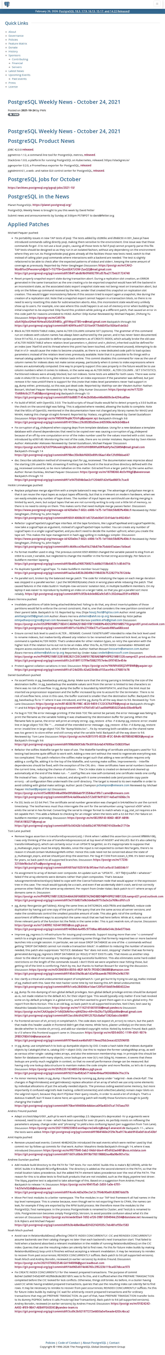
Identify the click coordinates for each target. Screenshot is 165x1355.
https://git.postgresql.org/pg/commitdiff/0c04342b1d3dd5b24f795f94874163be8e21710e (72, 825)
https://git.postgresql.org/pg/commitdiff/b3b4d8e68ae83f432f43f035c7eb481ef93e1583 (72, 1224)
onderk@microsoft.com (113, 652)
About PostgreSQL (94, 1342)
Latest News (16, 71)
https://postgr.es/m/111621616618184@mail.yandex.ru (87, 1007)
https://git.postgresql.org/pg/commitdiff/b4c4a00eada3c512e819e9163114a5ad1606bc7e (72, 796)
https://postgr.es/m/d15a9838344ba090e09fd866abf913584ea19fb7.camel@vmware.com (72, 792)
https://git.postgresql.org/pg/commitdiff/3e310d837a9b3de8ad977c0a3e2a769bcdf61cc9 (72, 900)
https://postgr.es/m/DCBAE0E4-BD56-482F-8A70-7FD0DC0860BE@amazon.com (79, 969)
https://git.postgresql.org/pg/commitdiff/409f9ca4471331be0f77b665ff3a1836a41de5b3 (71, 325)
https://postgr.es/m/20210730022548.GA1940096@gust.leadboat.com (59, 1262)
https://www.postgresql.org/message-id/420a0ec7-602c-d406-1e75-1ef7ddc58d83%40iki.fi (73, 510)
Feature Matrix (18, 43)
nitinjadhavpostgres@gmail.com (35, 620)
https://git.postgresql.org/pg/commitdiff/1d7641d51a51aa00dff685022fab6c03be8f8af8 (84, 707)
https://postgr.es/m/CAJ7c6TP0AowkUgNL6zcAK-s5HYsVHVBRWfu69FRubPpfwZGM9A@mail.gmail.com (80, 447)
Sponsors (14, 55)
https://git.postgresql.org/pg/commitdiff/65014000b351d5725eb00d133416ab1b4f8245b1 (73, 518)
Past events (19, 78)
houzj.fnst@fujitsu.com (104, 612)
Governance (16, 35)
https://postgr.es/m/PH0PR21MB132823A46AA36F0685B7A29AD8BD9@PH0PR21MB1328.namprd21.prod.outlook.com (89, 896)
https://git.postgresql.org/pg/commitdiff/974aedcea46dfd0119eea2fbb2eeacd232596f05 (72, 1040)
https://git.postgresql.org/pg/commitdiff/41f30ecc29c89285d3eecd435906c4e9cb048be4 (72, 422)
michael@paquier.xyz (38, 789)
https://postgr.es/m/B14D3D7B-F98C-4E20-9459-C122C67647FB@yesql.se (82, 703)
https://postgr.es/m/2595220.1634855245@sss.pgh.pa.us (65, 1069)
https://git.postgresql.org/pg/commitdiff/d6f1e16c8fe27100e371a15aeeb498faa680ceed (72, 628)
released (27, 149)
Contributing (20, 59)
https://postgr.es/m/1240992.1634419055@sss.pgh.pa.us (51, 925)
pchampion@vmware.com (113, 785)
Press (12, 82)
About (12, 31)
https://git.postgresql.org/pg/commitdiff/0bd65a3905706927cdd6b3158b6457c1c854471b (72, 563)
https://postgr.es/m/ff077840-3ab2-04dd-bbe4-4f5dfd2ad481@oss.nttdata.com (94, 1150)
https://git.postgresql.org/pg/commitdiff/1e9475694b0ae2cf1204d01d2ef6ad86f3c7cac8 (72, 479)
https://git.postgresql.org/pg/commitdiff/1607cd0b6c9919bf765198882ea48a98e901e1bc (72, 1154)
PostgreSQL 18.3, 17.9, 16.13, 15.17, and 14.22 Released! (94, 11)
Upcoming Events (19, 75)
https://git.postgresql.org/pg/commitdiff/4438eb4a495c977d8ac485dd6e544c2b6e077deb (72, 928)
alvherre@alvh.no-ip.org (94, 616)
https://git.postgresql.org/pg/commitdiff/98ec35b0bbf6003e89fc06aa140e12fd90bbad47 (72, 455)
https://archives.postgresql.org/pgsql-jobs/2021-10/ (41, 187)
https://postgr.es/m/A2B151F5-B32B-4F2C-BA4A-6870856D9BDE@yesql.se (106, 736)
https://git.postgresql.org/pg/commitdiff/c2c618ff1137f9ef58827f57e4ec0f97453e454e (71, 660)
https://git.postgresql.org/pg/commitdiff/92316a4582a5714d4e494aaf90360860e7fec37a (72, 1072)
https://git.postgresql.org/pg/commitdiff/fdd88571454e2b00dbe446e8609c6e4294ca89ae (72, 397)
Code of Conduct (69, 1342)
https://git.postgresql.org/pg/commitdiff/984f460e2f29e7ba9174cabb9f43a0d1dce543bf (99, 1131)
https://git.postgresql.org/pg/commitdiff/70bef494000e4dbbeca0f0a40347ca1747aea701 (72, 1105)
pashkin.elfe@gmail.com (106, 620)
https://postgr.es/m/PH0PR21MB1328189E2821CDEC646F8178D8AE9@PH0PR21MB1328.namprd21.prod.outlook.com (88, 656)
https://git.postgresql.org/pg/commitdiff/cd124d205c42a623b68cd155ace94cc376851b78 (72, 669)
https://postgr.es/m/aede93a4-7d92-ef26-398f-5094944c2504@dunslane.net (92, 1216)
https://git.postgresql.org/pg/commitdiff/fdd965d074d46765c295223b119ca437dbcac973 (72, 1266)
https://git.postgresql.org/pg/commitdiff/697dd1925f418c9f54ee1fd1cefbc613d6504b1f (71, 867)
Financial (17, 63)
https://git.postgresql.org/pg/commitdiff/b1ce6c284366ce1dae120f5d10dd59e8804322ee (72, 986)
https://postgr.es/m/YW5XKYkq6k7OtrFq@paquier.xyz (63, 418)
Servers (17, 67)
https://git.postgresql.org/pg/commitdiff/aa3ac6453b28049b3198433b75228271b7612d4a (72, 573)
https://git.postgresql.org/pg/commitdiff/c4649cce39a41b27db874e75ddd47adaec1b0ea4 (72, 546)
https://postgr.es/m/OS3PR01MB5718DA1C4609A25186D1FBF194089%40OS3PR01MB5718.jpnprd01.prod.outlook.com (89, 624)
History (13, 51)
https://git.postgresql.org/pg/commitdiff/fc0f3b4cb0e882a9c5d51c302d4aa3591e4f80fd (82, 594)
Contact (114, 1342)
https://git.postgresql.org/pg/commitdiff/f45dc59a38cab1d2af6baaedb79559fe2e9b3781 (72, 973)
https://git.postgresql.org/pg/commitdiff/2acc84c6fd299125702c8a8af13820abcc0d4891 (71, 1015)
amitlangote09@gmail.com (32, 616)
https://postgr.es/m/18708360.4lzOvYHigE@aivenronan (115, 472)
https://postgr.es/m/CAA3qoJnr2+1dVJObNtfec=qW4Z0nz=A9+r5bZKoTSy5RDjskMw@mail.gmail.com (78, 1011)
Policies (13, 39)
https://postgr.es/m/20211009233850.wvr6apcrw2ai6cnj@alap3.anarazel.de (77, 1128)
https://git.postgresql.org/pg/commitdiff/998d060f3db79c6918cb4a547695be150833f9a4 (72, 744)
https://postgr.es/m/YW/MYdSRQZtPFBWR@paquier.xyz (117, 665)
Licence (13, 86)
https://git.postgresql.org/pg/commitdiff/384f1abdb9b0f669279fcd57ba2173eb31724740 (72, 273)
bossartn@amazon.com (124, 648)
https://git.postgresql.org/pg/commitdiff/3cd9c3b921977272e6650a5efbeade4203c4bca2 (72, 1311)
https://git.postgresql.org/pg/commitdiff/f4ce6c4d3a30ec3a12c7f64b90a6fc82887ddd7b (72, 1192)
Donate (13, 47)
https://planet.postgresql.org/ (52, 205)
